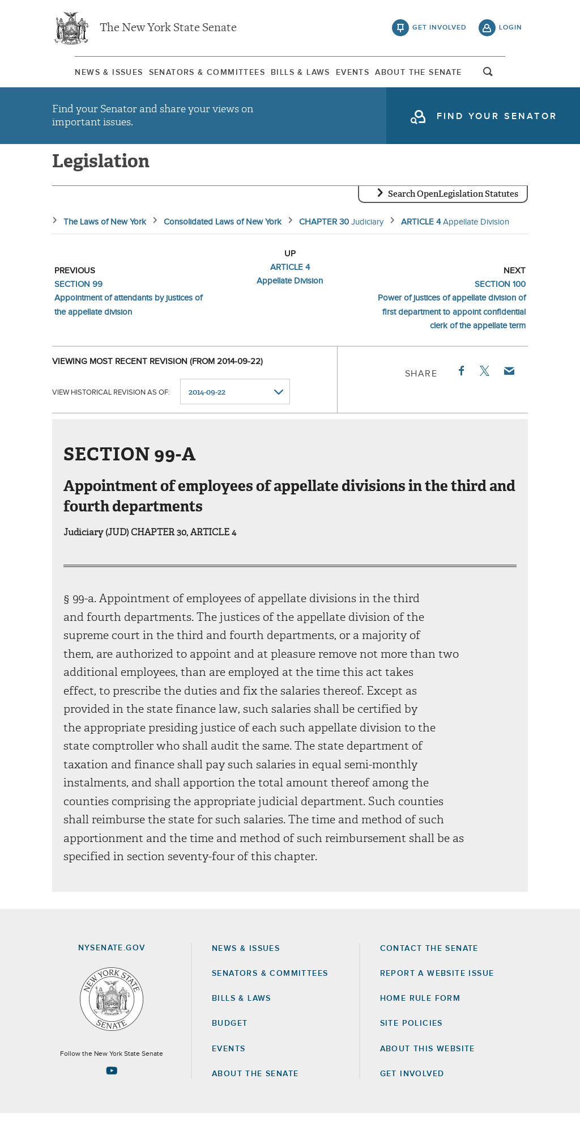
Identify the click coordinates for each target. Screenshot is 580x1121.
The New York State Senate (168, 28)
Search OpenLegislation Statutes (453, 201)
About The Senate (436, 73)
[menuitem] (86, 72)
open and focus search (510, 75)
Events (360, 73)
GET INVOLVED (412, 1081)
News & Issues (86, 73)
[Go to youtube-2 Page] (111, 1078)
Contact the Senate (429, 956)
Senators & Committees (194, 73)
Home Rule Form (420, 1006)
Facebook (460, 378)
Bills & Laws (298, 73)
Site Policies (411, 1031)
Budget (230, 1031)
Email (509, 378)
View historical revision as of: (111, 399)
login (510, 28)
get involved (439, 28)
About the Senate (255, 1081)
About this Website (427, 1056)
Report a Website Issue (437, 981)
